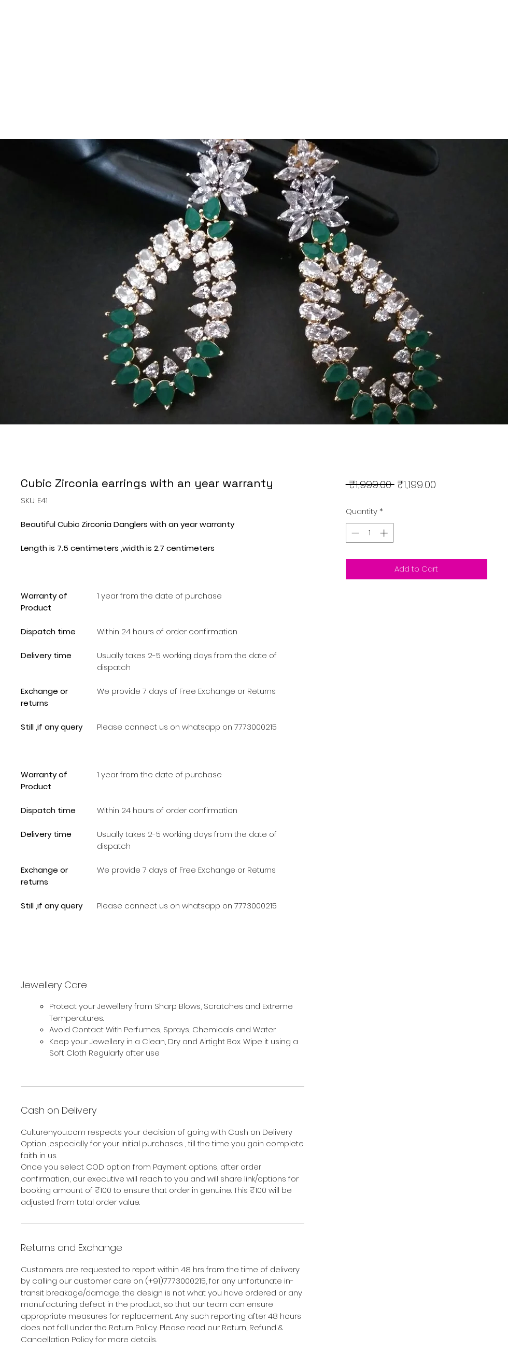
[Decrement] (354, 533)
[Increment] (385, 533)
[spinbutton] (369, 533)
